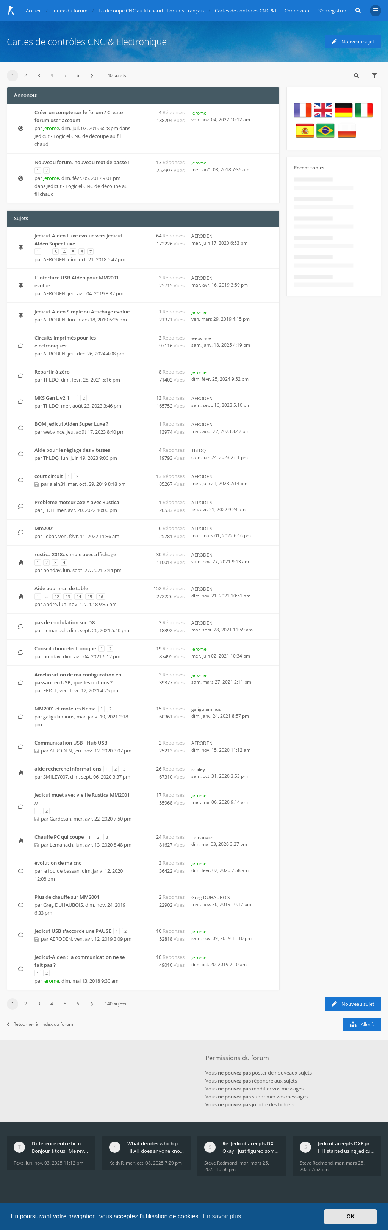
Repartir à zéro (52, 371)
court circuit (48, 476)
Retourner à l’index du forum (40, 1024)
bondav (52, 570)
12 (57, 596)
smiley (198, 769)
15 (90, 596)
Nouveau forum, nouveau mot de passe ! (81, 162)
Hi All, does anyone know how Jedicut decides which (155, 1151)
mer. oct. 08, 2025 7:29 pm (154, 1163)
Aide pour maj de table (61, 588)
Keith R (116, 1163)
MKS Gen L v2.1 (51, 397)
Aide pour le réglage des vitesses (72, 450)
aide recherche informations (67, 768)
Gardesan (60, 818)
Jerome (51, 128)
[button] (92, 75)
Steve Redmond (220, 1163)
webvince (201, 338)
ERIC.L (50, 690)
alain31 (58, 484)
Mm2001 (44, 528)
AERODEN (54, 259)
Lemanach (55, 630)
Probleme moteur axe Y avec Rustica (76, 502)
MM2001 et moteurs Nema (65, 708)
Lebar (49, 536)
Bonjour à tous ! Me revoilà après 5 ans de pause (60, 1151)
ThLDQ (51, 379)
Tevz (18, 1163)
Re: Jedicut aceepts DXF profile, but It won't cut (250, 1143)
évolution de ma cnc (57, 862)
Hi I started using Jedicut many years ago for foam (346, 1151)
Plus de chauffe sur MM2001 (66, 896)
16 (101, 596)
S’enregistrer (332, 10)
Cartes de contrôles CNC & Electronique (87, 41)
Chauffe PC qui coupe (59, 836)
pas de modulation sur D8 (64, 622)
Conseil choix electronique (65, 648)
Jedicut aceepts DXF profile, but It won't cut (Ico (346, 1143)
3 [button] (39, 75)
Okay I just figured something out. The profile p (250, 1151)
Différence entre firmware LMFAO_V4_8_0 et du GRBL (60, 1143)
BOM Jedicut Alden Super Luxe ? (71, 423)
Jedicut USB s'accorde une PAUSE (72, 931)
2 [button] (25, 75)
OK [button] (350, 1216)
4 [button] (51, 75)
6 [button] (78, 75)
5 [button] (65, 75)
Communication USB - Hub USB (71, 742)
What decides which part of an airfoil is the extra (155, 1143)
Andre (50, 604)
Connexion (297, 10)
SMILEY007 (55, 776)
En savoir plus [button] (222, 1216)
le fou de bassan (61, 870)
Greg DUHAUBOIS (63, 904)
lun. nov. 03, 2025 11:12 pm (54, 1163)
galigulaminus (58, 716)
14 (79, 596)
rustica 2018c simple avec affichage (75, 554)
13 (68, 596)
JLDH (48, 510)
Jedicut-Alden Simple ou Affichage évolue (82, 311)
